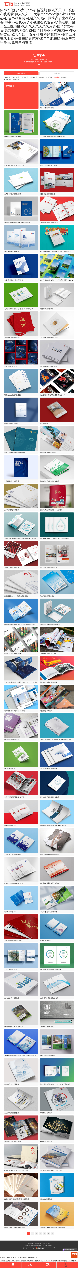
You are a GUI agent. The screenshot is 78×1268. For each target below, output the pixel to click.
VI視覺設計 (24, 77)
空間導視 (49, 77)
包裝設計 (42, 77)
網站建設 (64, 77)
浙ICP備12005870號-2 (29, 1248)
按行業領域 (57, 73)
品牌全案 (7, 77)
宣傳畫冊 (57, 77)
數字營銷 (16, 79)
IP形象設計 (33, 77)
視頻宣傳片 (8, 79)
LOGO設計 (15, 77)
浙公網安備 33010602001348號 (45, 1248)
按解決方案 (21, 73)
